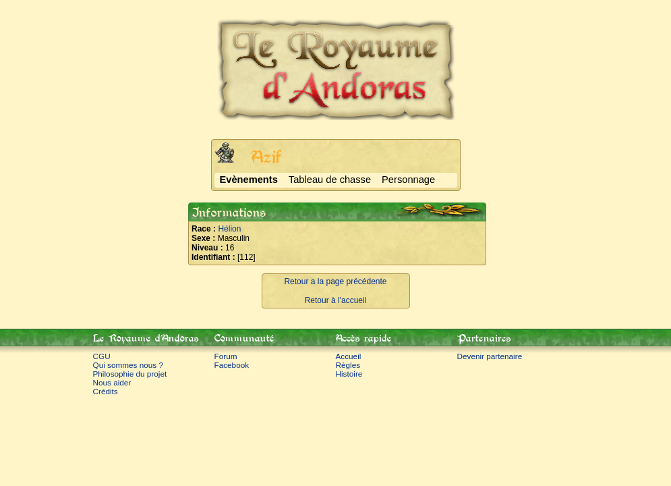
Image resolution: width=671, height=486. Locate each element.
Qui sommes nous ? (128, 364)
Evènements (249, 179)
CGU (102, 356)
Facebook (232, 364)
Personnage (408, 179)
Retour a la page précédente (335, 281)
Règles (348, 364)
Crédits (105, 391)
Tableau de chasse (330, 179)
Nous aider (112, 382)
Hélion (229, 229)
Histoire (349, 373)
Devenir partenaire (490, 356)
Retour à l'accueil (336, 300)
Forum (225, 356)
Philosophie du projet (130, 373)
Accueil (348, 356)
